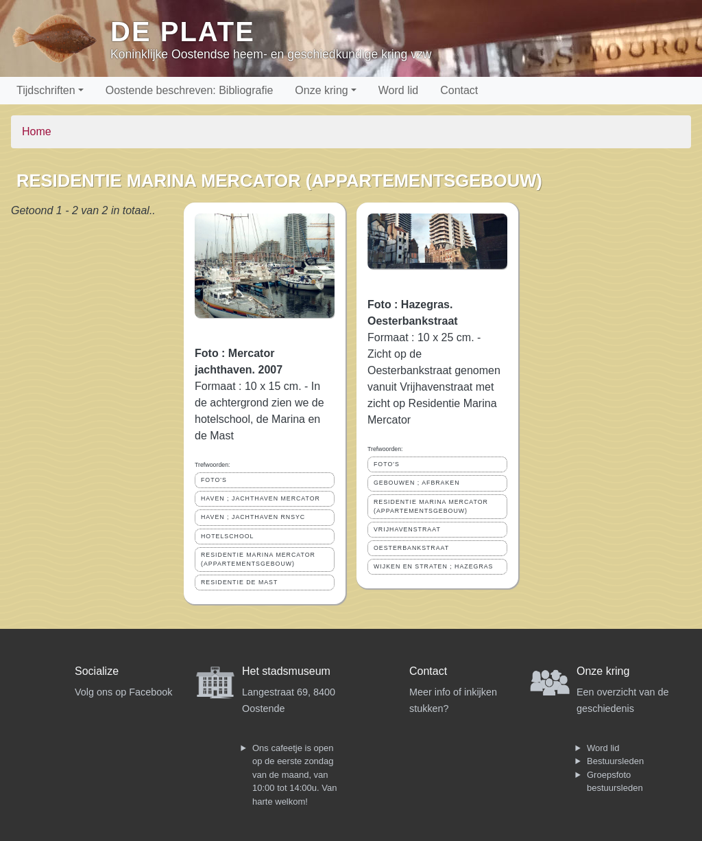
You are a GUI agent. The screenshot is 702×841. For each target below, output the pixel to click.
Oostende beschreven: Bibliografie (190, 90)
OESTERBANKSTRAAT (411, 547)
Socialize (97, 671)
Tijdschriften (45, 90)
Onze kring (321, 90)
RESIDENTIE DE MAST (239, 582)
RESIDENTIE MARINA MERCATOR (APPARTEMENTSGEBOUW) (258, 559)
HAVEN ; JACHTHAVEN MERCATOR (260, 498)
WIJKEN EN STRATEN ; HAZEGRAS (433, 566)
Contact (459, 90)
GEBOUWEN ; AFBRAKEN (417, 482)
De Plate (182, 31)
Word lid (398, 90)
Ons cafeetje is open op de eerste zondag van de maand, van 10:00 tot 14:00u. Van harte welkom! (294, 775)
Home (36, 131)
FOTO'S (214, 479)
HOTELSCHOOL (227, 536)
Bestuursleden (615, 761)
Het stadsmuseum (286, 671)
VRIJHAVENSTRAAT (407, 529)
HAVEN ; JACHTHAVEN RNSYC (253, 517)
